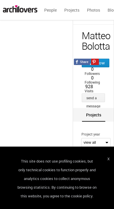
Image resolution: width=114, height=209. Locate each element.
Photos (93, 10)
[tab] (94, 115)
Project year (90, 134)
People (50, 10)
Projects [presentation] (93, 115)
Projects (71, 10)
